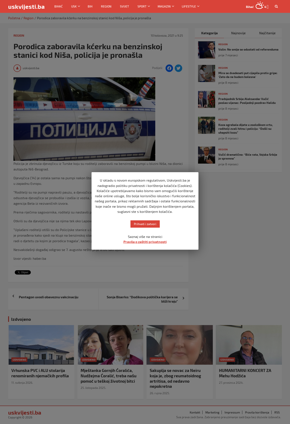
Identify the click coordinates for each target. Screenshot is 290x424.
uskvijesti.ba (26, 6)
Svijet (124, 6)
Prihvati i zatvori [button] (145, 224)
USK (74, 6)
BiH (90, 6)
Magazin (164, 6)
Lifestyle (189, 6)
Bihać (58, 6)
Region (106, 6)
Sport (142, 6)
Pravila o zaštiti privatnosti (145, 242)
